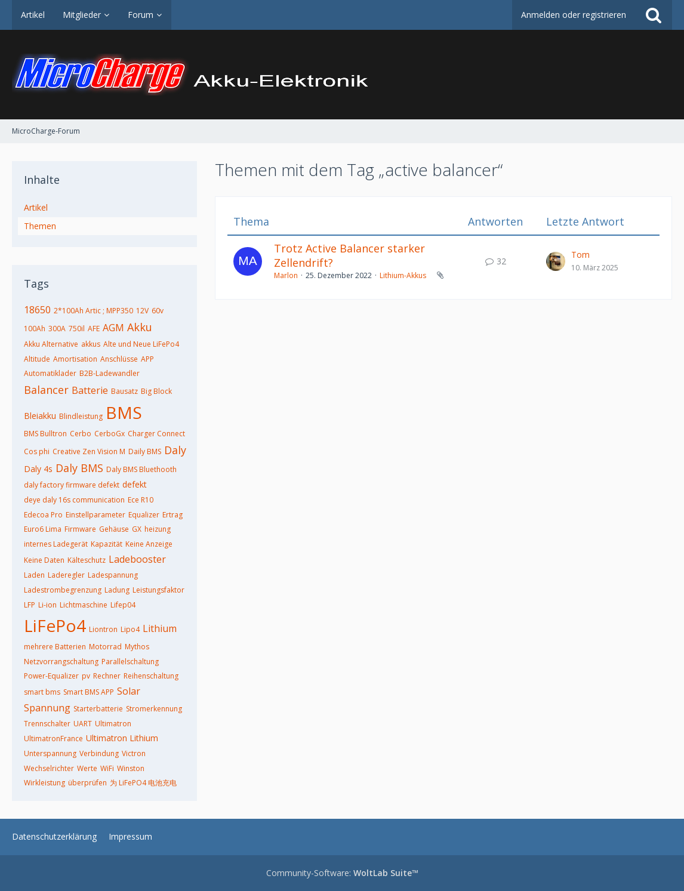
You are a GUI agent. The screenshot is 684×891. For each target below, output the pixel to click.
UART (82, 724)
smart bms (42, 692)
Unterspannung (50, 753)
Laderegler (66, 575)
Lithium (160, 628)
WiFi (107, 768)
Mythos (137, 647)
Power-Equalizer (51, 676)
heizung (157, 529)
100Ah (34, 328)
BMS (124, 412)
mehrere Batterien (55, 647)
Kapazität (106, 544)
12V (142, 311)
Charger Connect (156, 433)
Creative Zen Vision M (89, 451)
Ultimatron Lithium (122, 738)
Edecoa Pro (43, 515)
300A (57, 328)
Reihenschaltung (151, 676)
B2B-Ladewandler (109, 373)
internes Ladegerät (56, 544)
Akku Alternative (51, 344)
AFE (94, 328)
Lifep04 (122, 605)
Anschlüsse (119, 359)
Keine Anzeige (148, 544)
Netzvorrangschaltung (61, 661)
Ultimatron (113, 724)
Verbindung (99, 753)
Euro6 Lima (42, 529)
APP (147, 359)
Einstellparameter (95, 515)
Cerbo (80, 433)
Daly (175, 450)
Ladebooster (137, 559)
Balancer (46, 390)
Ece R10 (140, 500)
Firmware (80, 529)
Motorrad (105, 647)
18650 (37, 309)
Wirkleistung (44, 783)
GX (136, 529)
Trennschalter (47, 724)
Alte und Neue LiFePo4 (141, 344)
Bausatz (124, 391)
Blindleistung (81, 416)
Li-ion (47, 605)
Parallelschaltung (130, 661)
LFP (29, 605)
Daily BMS (144, 451)
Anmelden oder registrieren (573, 14)
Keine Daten (44, 560)
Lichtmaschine (83, 605)
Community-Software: (342, 872)
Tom (580, 254)
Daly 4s (38, 468)
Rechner (107, 676)
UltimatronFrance (53, 738)
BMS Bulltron (45, 433)
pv (86, 676)
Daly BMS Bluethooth (141, 469)
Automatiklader (50, 373)
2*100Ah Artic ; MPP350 (93, 311)
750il (77, 328)
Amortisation (75, 359)
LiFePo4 (55, 625)
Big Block (156, 391)
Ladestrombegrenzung (62, 590)
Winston (130, 768)
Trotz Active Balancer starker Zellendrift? (349, 255)
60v (158, 311)
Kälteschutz (86, 560)
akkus (90, 344)
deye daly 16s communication (74, 500)
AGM (113, 327)
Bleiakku (40, 415)
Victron (134, 753)
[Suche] (653, 15)
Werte (87, 768)
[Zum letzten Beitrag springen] (555, 261)
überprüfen (87, 783)
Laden (34, 575)
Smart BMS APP (88, 692)
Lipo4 (130, 629)
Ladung (117, 590)
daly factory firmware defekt (71, 485)
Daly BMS (79, 468)
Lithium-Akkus (403, 275)
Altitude (37, 359)
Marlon (286, 275)
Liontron (103, 629)
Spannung (47, 707)
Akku (139, 327)
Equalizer (143, 515)
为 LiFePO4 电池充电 (143, 783)
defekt (134, 484)
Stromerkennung (154, 709)
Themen (40, 226)
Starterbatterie (98, 709)
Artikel (36, 207)
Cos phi (37, 451)
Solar (128, 691)
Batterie (90, 390)
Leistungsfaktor (158, 590)
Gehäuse (114, 529)
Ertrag (172, 515)
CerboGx (109, 433)
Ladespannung (113, 575)
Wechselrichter (49, 768)
